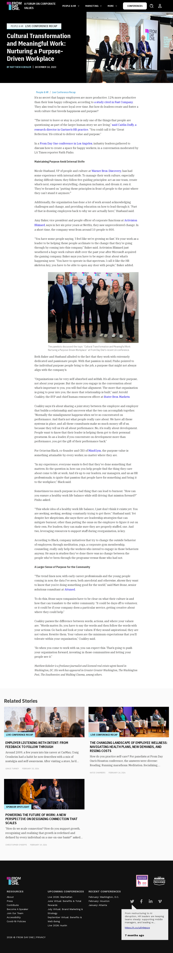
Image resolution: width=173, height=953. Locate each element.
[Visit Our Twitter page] (132, 901)
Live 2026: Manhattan (60, 897)
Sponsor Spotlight (17, 806)
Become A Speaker (17, 909)
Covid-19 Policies (16, 921)
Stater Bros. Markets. (117, 396)
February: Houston (99, 901)
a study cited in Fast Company (113, 102)
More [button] (111, 5)
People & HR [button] (69, 5)
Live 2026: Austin (57, 925)
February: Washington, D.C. (104, 897)
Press (10, 901)
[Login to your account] (160, 6)
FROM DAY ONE (25, 937)
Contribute (13, 905)
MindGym (95, 450)
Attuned (70, 589)
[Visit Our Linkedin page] (150, 901)
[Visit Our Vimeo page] (160, 901)
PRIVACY (40, 937)
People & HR (42, 92)
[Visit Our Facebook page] (141, 901)
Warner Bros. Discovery (106, 171)
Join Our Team (15, 913)
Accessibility (14, 917)
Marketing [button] (92, 5)
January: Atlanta (98, 905)
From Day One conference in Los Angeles (66, 143)
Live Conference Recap (64, 92)
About (10, 897)
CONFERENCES (135, 5)
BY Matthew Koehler (19, 67)
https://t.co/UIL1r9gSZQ (137, 927)
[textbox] (86, 386)
